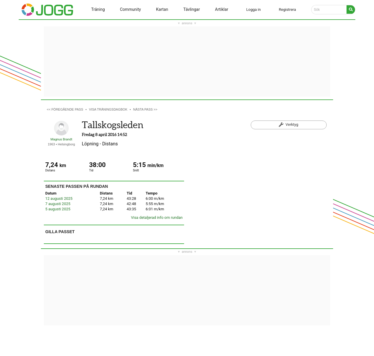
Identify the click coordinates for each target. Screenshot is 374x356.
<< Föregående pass (65, 109)
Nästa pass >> (145, 109)
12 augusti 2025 (58, 198)
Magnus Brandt (61, 139)
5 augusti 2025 (57, 209)
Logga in (253, 9)
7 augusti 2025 (57, 204)
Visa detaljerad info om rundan (157, 217)
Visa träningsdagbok (108, 109)
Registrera (287, 9)
